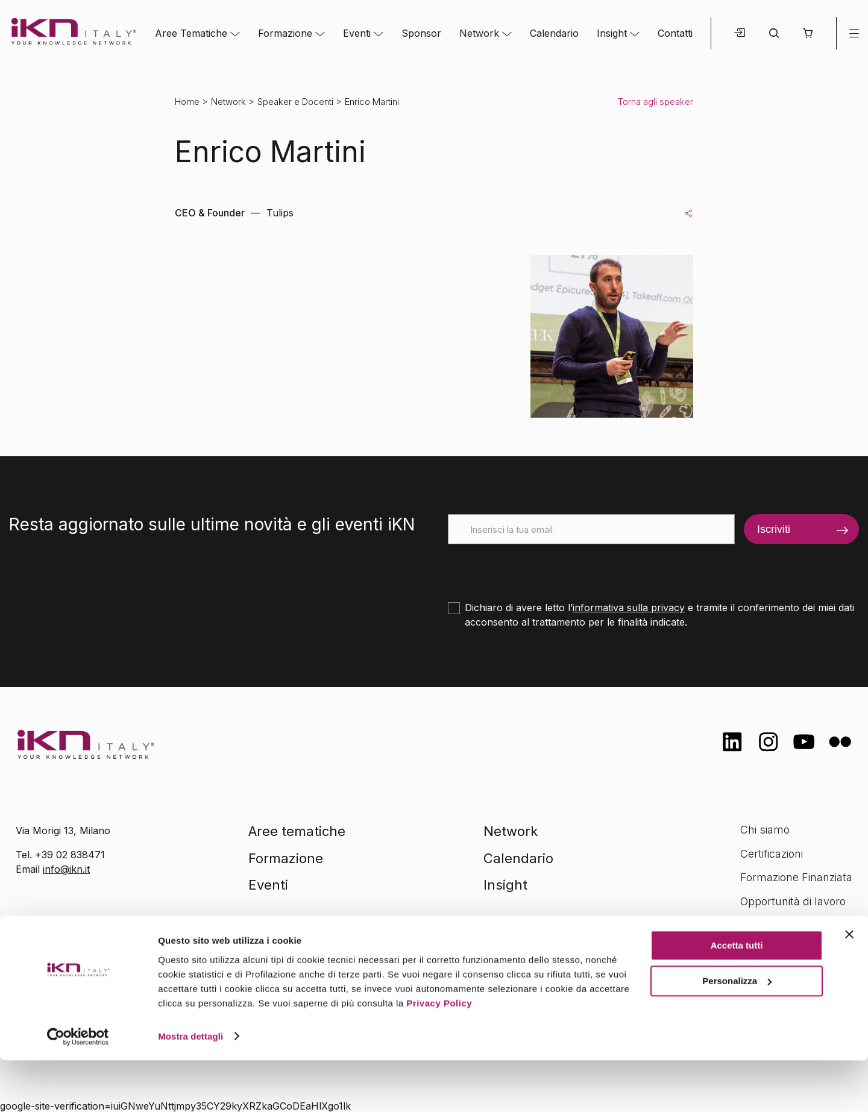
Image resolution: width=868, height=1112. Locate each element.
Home (187, 101)
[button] (807, 33)
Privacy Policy (439, 1055)
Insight (612, 33)
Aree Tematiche (191, 33)
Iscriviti (773, 529)
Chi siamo (765, 829)
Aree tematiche (296, 831)
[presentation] (539, 567)
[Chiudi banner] (849, 986)
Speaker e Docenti (295, 101)
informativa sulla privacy (629, 608)
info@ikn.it (66, 869)
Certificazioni (771, 853)
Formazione (285, 33)
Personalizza (737, 1033)
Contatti (675, 33)
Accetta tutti (737, 998)
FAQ (750, 925)
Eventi (357, 33)
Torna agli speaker (655, 101)
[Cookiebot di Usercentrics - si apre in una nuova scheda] (78, 1088)
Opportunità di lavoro (793, 901)
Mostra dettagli (190, 1088)
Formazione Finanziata (796, 877)
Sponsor (421, 33)
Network (479, 33)
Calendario (554, 33)
